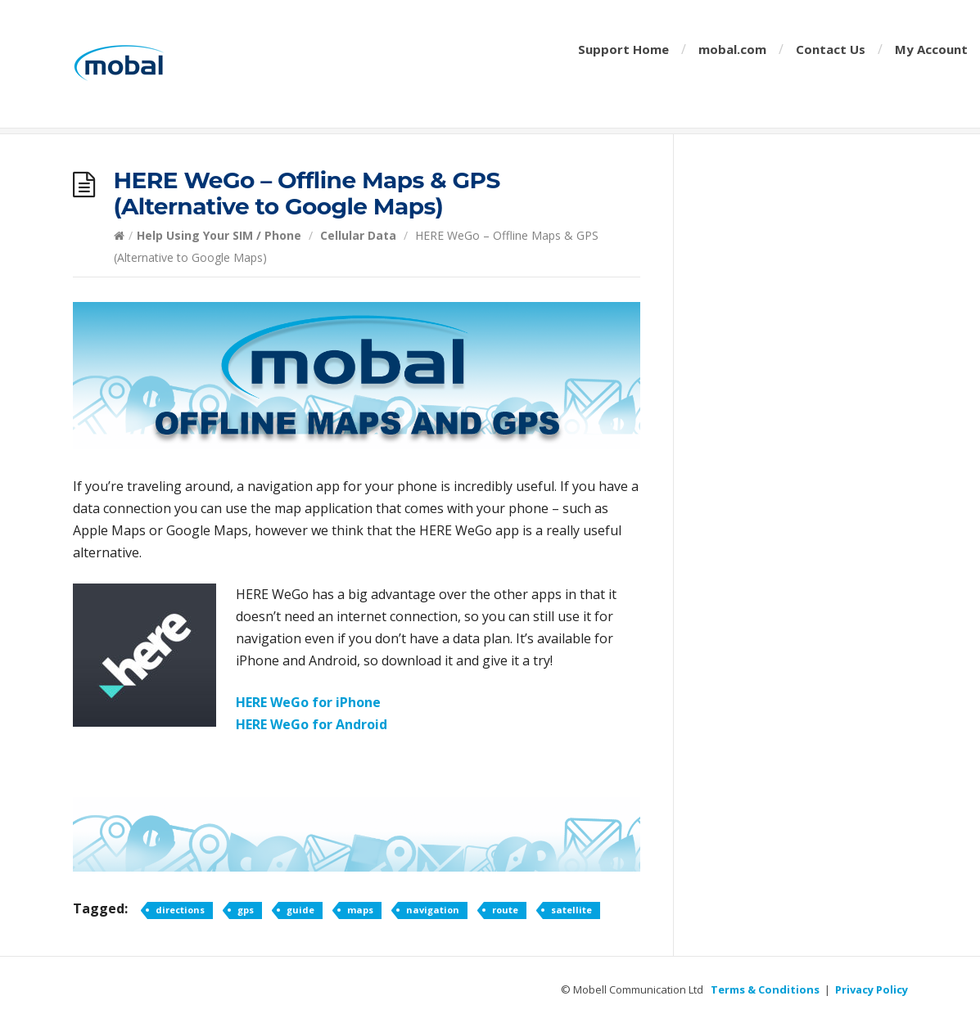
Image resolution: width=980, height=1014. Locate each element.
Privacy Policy (871, 989)
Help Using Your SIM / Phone (219, 235)
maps (360, 910)
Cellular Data (358, 235)
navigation (432, 910)
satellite (571, 910)
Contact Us (830, 49)
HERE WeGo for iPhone (308, 702)
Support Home (623, 49)
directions (180, 910)
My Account (931, 49)
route (505, 910)
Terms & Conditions (765, 989)
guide (300, 910)
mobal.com (732, 49)
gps (245, 910)
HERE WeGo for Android (311, 724)
